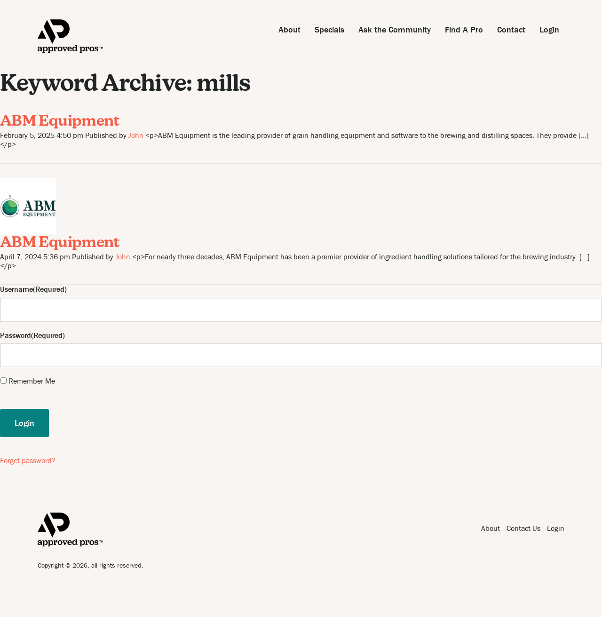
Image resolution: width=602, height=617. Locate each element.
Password (15, 335)
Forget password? (27, 460)
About (289, 29)
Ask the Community (394, 29)
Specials (329, 29)
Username (16, 289)
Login (549, 29)
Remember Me (31, 380)
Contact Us (523, 528)
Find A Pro (464, 29)
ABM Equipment (59, 121)
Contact (511, 29)
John (135, 135)
